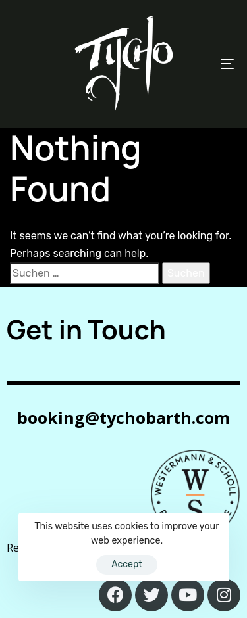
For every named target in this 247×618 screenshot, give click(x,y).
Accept (126, 564)
